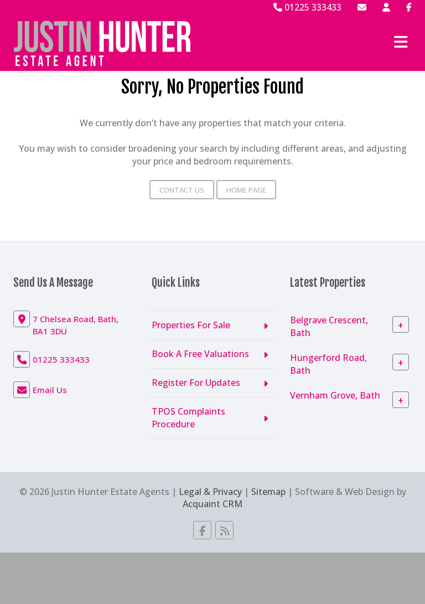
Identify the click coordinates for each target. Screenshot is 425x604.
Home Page (246, 190)
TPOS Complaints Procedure (188, 417)
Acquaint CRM (212, 504)
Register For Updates (196, 382)
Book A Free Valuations (200, 354)
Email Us (50, 389)
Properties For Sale (191, 325)
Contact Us (181, 190)
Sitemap (268, 492)
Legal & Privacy (210, 492)
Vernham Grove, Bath (335, 395)
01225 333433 (307, 7)
